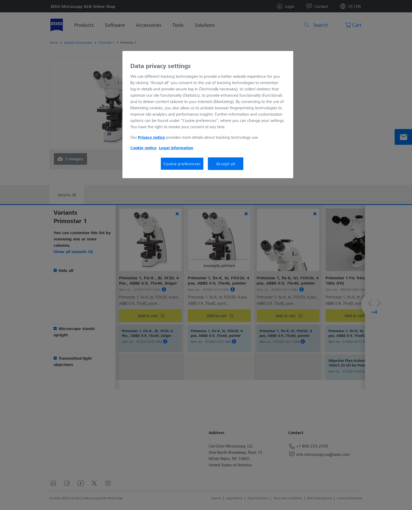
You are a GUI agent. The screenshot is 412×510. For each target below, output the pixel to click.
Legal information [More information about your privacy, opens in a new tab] (176, 147)
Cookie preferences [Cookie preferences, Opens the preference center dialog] (182, 163)
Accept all (225, 163)
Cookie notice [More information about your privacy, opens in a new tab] (143, 147)
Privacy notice (151, 137)
